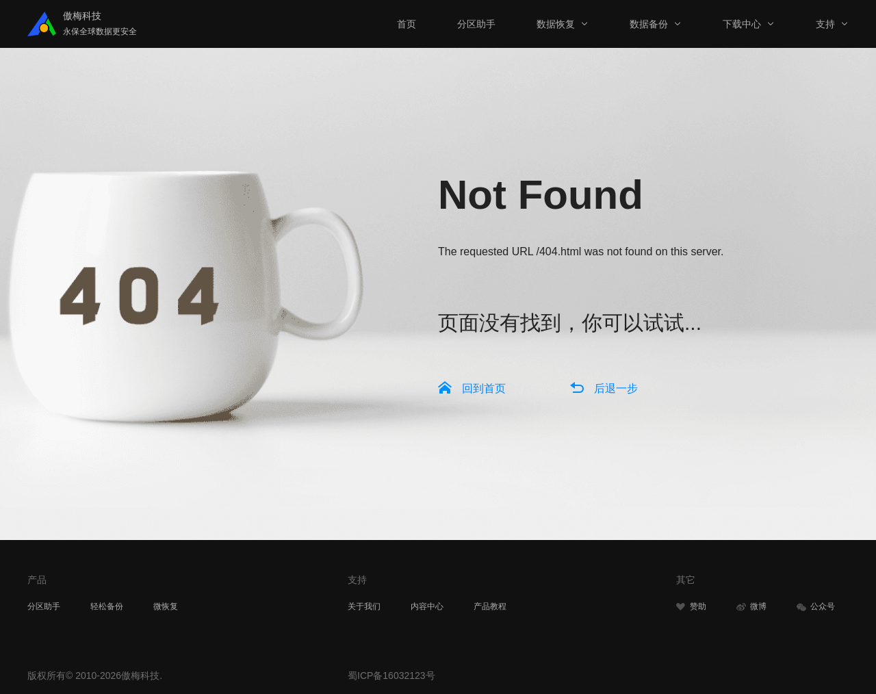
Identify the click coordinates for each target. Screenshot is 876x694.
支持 (825, 23)
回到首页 (484, 388)
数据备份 (649, 23)
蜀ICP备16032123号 (391, 675)
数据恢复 (556, 23)
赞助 (691, 606)
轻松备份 (106, 606)
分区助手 (476, 23)
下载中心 (742, 23)
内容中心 (427, 606)
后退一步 (616, 388)
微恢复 (165, 606)
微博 (751, 606)
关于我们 (364, 606)
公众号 (816, 606)
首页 (406, 23)
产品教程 (490, 606)
